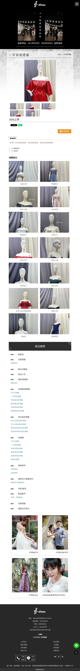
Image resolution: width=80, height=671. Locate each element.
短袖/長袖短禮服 (17, 456)
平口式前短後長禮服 (18, 424)
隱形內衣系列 (23, 509)
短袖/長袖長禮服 (17, 407)
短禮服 (21, 438)
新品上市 (22, 374)
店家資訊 (56, 650)
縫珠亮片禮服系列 (25, 479)
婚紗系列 (14, 383)
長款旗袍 (14, 469)
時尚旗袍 (24, 647)
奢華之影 (54, 311)
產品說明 (13, 138)
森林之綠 (54, 286)
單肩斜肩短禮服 (16, 448)
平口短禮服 (15, 441)
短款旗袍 (14, 473)
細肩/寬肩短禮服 (17, 452)
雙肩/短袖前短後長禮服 (19, 428)
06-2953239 (44, 621)
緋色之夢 (23, 260)
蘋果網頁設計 (40, 669)
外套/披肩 (22, 489)
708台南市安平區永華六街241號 (40, 630)
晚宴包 (21, 354)
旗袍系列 (22, 465)
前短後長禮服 (23, 417)
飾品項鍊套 (23, 369)
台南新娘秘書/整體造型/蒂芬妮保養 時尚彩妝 (55, 595)
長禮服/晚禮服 (24, 389)
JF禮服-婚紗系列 (62, 552)
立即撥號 (23, 658)
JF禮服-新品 (33, 595)
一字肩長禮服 (16, 396)
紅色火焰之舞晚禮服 (23, 311)
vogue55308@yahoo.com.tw (42, 618)
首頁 (59, 54)
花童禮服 (22, 359)
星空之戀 (23, 209)
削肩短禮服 (15, 459)
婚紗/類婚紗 (23, 379)
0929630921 (47, 43)
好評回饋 (56, 642)
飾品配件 (22, 494)
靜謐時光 (23, 235)
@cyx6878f (43, 627)
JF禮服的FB (33, 552)
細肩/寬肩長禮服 (17, 404)
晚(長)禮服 (23, 644)
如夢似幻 (23, 286)
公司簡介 (24, 642)
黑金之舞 (54, 260)
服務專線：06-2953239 (28, 43)
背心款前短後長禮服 (18, 420)
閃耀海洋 (54, 184)
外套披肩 (56, 647)
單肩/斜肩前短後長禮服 (19, 431)
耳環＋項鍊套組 (16, 497)
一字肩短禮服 (16, 445)
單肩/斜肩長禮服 (17, 400)
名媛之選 (23, 184)
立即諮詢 (64, 131)
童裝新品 (14, 363)
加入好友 (33, 658)
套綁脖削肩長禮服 (17, 411)
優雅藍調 (16, 148)
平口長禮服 (15, 393)
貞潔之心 (54, 235)
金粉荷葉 (54, 209)
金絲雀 (16, 151)
